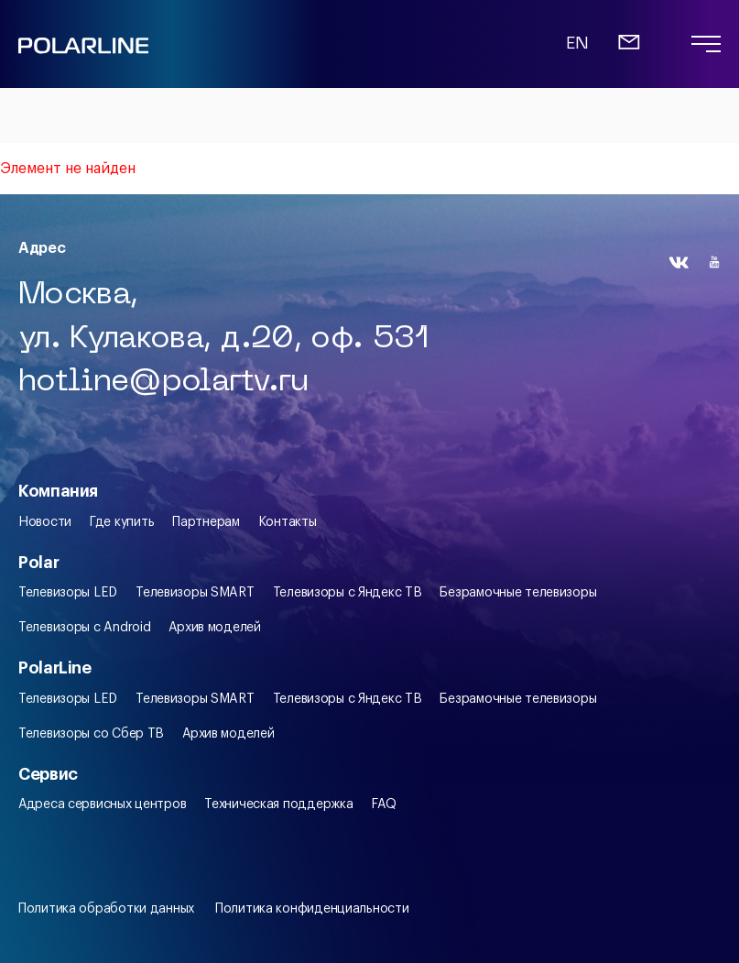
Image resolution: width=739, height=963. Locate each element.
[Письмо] (629, 50)
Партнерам (205, 522)
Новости (44, 522)
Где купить (122, 522)
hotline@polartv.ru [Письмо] (163, 382)
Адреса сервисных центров (102, 804)
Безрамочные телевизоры (518, 592)
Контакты (287, 522)
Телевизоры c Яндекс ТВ (347, 592)
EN (577, 44)
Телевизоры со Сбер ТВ (91, 734)
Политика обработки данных (106, 909)
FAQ (383, 804)
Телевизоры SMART (195, 592)
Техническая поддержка (278, 804)
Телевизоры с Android (84, 627)
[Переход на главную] (83, 52)
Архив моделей (214, 627)
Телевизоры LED (67, 592)
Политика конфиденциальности (311, 909)
